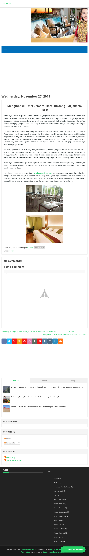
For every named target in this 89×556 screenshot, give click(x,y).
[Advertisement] (45, 73)
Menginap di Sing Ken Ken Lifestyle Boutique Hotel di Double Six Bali (29, 331)
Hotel (11, 251)
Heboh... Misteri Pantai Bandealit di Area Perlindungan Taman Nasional (38, 407)
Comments (9, 443)
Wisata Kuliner (59, 533)
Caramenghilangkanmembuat (55, 552)
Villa (55, 495)
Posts (7, 438)
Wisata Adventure (60, 499)
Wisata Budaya (59, 520)
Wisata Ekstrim (59, 529)
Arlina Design (55, 549)
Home (71, 331)
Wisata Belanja (59, 508)
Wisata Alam (58, 504)
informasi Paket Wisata (62, 487)
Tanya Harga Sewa (75, 549)
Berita (56, 478)
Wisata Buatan (59, 516)
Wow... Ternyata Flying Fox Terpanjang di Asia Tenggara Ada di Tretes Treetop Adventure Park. (47, 387)
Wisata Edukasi (59, 525)
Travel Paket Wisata (14, 460)
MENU (8, 3)
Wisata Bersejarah (60, 512)
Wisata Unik (58, 541)
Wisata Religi (58, 537)
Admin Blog (10, 457)
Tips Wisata (58, 491)
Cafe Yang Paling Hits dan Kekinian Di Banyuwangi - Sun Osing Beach (37, 397)
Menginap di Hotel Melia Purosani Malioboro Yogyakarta (65, 334)
